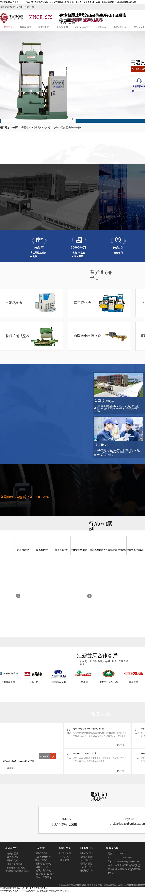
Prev (18, 596)
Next (89, 596)
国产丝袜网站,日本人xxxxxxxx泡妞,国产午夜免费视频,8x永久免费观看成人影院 (34, 890)
